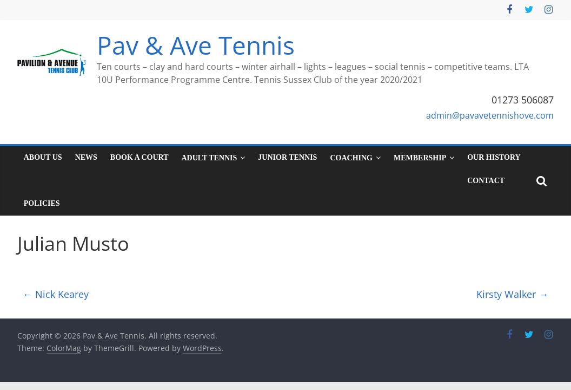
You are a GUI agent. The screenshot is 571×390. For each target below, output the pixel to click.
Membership (420, 158)
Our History (493, 157)
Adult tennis (209, 158)
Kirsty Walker (512, 294)
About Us (43, 157)
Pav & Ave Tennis (196, 45)
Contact (485, 181)
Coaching (351, 158)
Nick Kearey (56, 294)
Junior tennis (287, 157)
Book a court (139, 157)
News (86, 157)
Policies (42, 203)
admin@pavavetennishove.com (490, 115)
